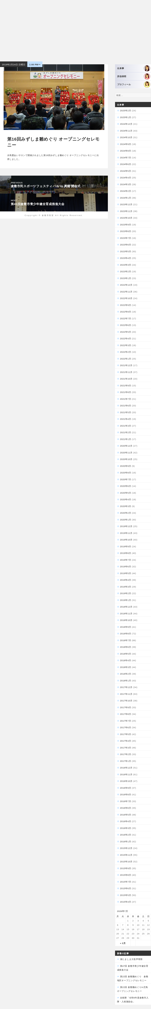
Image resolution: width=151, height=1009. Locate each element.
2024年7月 (125, 157)
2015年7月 (125, 882)
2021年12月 (126, 365)
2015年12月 (126, 848)
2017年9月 (125, 707)
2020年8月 (125, 472)
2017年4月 (125, 741)
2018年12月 (126, 607)
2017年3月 (125, 747)
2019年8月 (125, 553)
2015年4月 (125, 902)
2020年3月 (125, 506)
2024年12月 (126, 124)
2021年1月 (125, 439)
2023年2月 (125, 271)
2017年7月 (125, 721)
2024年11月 (126, 130)
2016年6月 (125, 808)
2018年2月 (125, 674)
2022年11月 (126, 291)
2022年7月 (125, 318)
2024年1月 (125, 198)
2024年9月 (125, 144)
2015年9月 (125, 868)
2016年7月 (125, 801)
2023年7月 (125, 238)
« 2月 (123, 943)
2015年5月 (125, 895)
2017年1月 (125, 761)
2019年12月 (126, 526)
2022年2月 (125, 352)
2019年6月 (125, 566)
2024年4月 (125, 177)
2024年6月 (125, 164)
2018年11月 (126, 613)
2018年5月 (125, 654)
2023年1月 (125, 278)
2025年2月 (125, 110)
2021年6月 (125, 405)
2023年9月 (125, 224)
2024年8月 (125, 151)
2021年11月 (126, 372)
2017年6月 (125, 727)
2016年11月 (126, 774)
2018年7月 (125, 640)
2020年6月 (125, 486)
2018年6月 (125, 647)
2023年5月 (125, 251)
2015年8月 (125, 875)
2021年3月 (125, 426)
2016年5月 (125, 814)
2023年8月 (125, 231)
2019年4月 (125, 580)
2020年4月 (125, 499)
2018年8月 (125, 633)
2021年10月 (126, 379)
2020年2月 (125, 513)
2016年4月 (125, 821)
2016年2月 (125, 835)
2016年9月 (125, 788)
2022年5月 (125, 332)
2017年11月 (126, 694)
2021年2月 (125, 432)
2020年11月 (126, 452)
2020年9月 (125, 466)
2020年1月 (125, 519)
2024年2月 (125, 191)
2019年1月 (125, 600)
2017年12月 (126, 687)
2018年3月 (125, 667)
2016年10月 (126, 781)
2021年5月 (125, 412)
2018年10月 (126, 620)
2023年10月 (126, 218)
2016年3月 (125, 828)
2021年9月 (125, 385)
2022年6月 (125, 325)
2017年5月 (125, 734)
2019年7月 (125, 560)
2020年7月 (125, 479)
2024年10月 (126, 137)
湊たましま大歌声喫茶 (131, 959)
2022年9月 (125, 305)
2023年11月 (126, 211)
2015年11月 (126, 855)
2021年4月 (125, 419)
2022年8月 (125, 311)
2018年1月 (125, 680)
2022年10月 (126, 298)
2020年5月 (125, 493)
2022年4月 (125, 338)
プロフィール (133, 84)
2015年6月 (125, 888)
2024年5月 (125, 171)
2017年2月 (125, 754)
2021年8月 (125, 392)
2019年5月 (125, 573)
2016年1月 (125, 841)
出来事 (133, 68)
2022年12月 (126, 285)
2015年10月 (126, 861)
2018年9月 (125, 627)
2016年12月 (126, 767)
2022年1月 (125, 358)
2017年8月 (125, 714)
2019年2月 (125, 593)
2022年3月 (125, 345)
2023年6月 (125, 244)
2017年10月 (126, 700)
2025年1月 (125, 117)
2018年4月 (125, 660)
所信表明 (133, 76)
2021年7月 (125, 399)
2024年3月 (125, 184)
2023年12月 (126, 204)
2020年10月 (126, 459)
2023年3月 (125, 265)
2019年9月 (125, 546)
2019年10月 (126, 539)
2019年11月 (126, 533)
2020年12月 (126, 446)
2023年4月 (125, 258)
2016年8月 (125, 794)
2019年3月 (125, 586)
